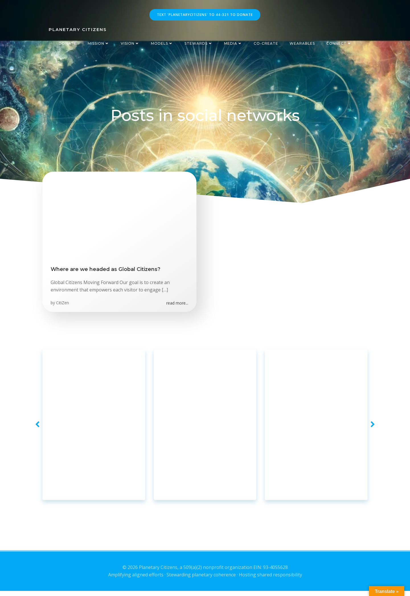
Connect (339, 43)
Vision (130, 43)
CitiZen (62, 304)
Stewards (198, 43)
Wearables (302, 43)
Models (162, 43)
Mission (98, 43)
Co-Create (266, 43)
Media (233, 43)
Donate (67, 43)
